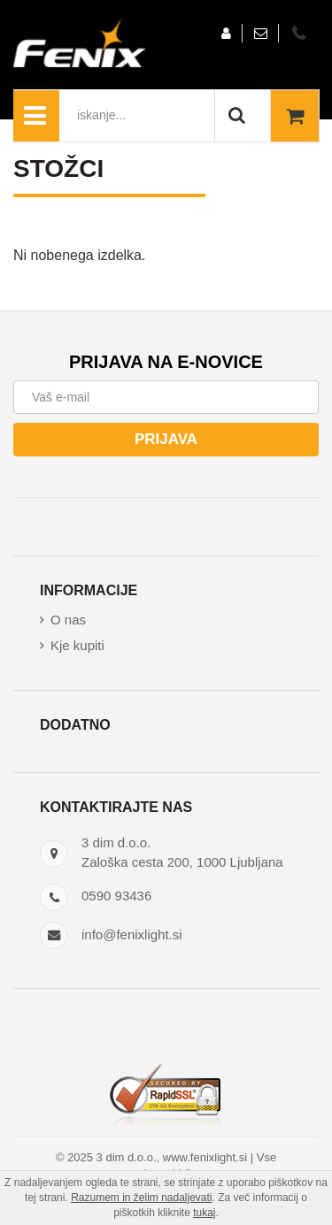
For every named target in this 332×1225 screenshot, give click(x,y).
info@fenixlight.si (131, 934)
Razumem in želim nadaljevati (141, 1197)
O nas (68, 619)
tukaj (204, 1212)
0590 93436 (116, 895)
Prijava (166, 439)
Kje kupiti (77, 645)
